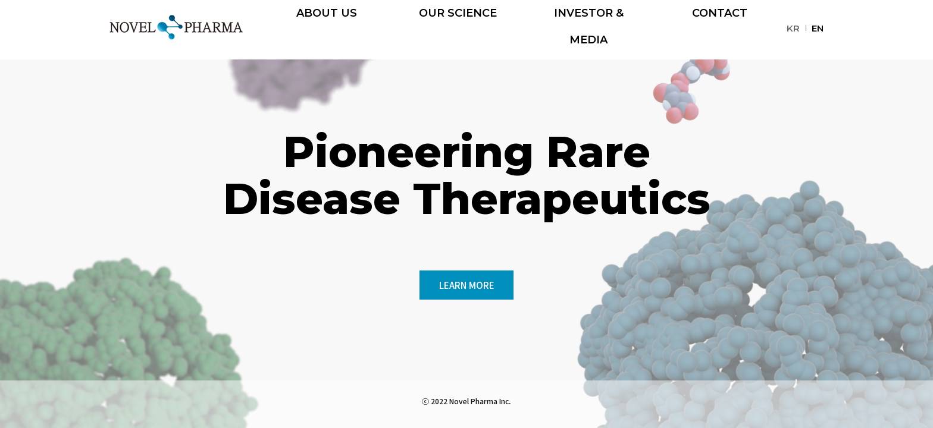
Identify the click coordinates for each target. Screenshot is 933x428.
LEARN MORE (466, 284)
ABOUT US (326, 29)
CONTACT (719, 29)
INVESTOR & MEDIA (588, 29)
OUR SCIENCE (458, 29)
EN (818, 28)
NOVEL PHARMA (176, 27)
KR (793, 28)
